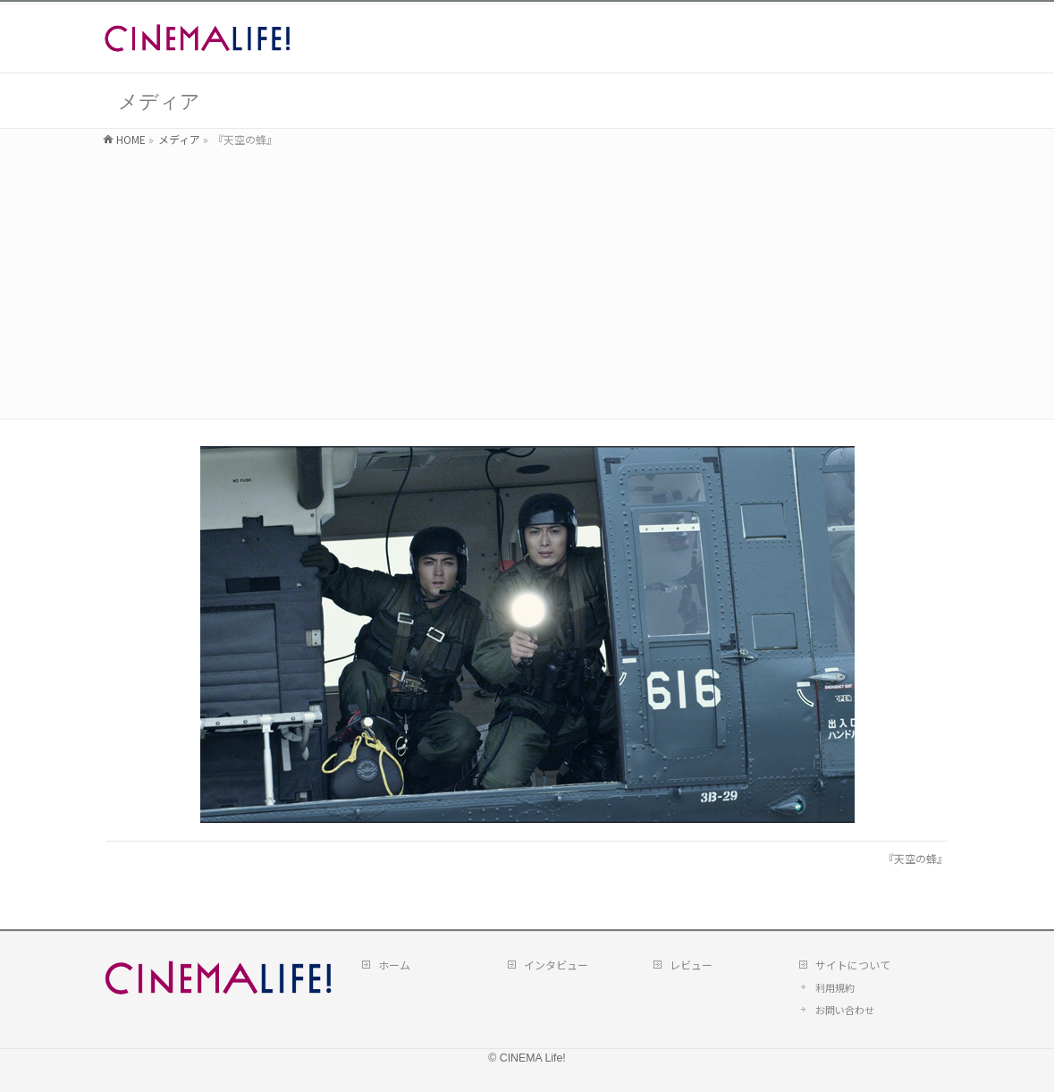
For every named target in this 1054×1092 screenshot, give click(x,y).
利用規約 (835, 986)
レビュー (691, 963)
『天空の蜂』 (915, 858)
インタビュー (556, 963)
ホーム (394, 963)
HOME (131, 139)
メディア (179, 139)
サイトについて (852, 963)
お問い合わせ (844, 1008)
